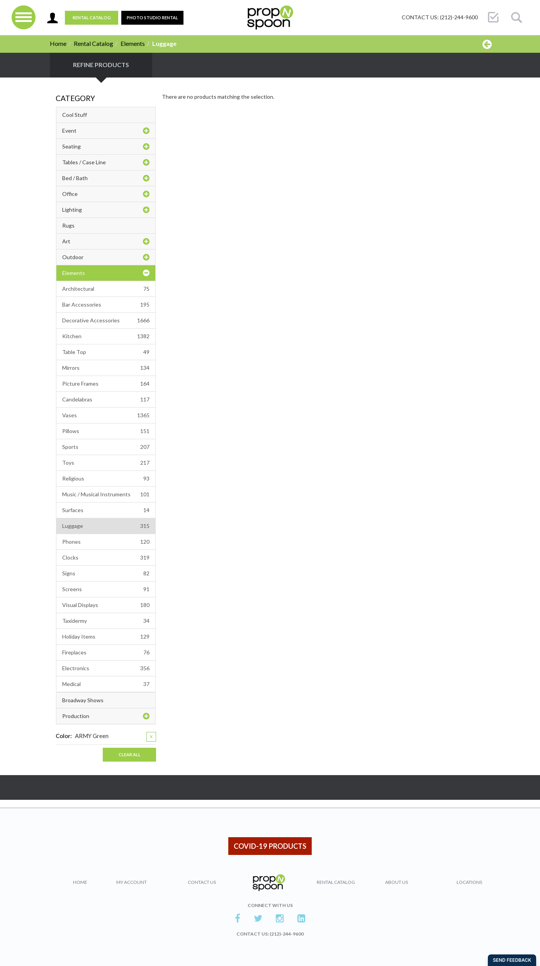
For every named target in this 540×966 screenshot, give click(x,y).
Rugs (68, 225)
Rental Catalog (92, 17)
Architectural (105, 289)
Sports (105, 447)
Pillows (105, 431)
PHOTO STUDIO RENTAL (152, 17)
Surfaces (105, 510)
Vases (105, 415)
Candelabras (105, 399)
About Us (396, 882)
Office (105, 194)
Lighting (105, 210)
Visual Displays (105, 605)
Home (58, 43)
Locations (469, 882)
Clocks (105, 557)
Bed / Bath (105, 178)
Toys (105, 463)
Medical (105, 684)
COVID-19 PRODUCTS (270, 846)
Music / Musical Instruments (105, 494)
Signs (105, 573)
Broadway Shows (83, 700)
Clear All (130, 754)
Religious (105, 478)
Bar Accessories (105, 305)
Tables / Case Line (105, 162)
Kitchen (105, 336)
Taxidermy (105, 621)
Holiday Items (105, 637)
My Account (131, 882)
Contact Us (202, 882)
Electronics (105, 668)
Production (105, 716)
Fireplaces (105, 652)
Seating (105, 146)
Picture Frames (105, 384)
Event (105, 131)
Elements (133, 43)
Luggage (105, 526)
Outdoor (105, 257)
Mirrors (105, 368)
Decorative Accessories (105, 320)
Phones (105, 542)
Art (105, 241)
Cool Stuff (74, 114)
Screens (105, 589)
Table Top (105, 352)
